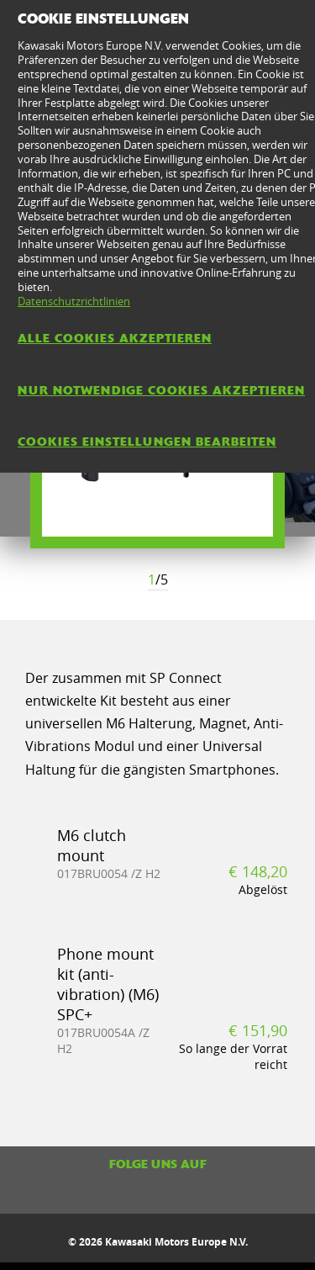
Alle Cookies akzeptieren (115, 338)
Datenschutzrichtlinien (74, 301)
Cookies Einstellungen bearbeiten (147, 441)
